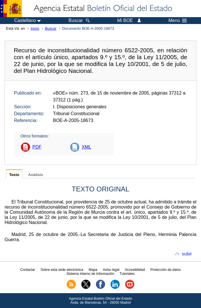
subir (187, 253)
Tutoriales (127, 274)
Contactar (27, 270)
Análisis (35, 175)
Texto (14, 175)
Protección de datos (165, 270)
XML (86, 147)
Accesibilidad (135, 270)
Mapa (93, 270)
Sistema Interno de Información (90, 274)
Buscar (50, 28)
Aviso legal (111, 270)
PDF (37, 147)
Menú (177, 20)
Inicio (35, 28)
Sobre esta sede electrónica (62, 270)
